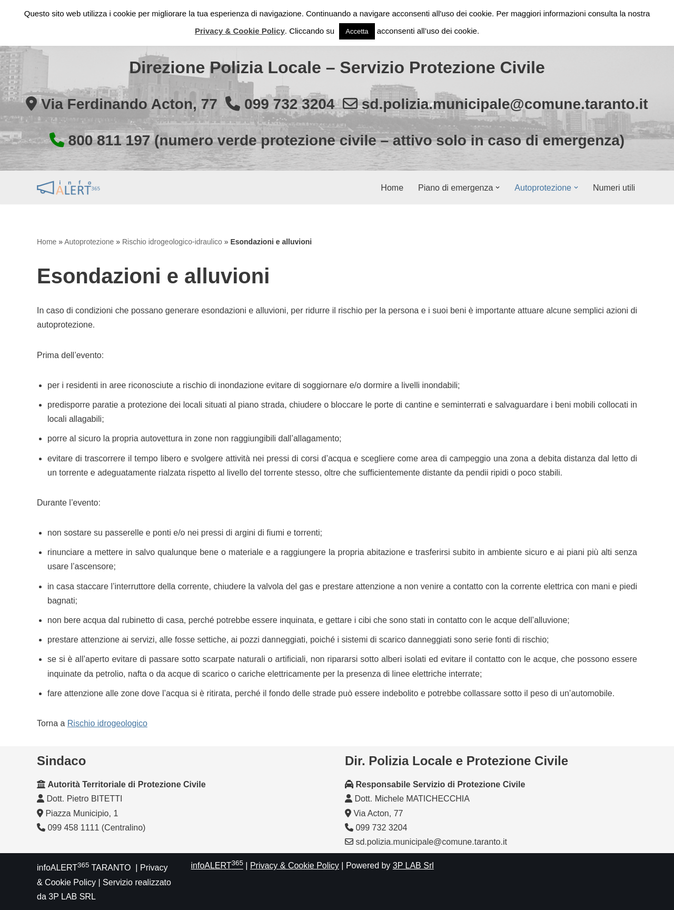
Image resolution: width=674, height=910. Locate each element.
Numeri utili (614, 187)
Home (392, 187)
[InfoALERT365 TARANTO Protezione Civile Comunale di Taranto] (68, 187)
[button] (497, 187)
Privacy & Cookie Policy (294, 865)
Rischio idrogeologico (107, 723)
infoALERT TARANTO (84, 867)
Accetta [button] (356, 31)
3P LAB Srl (413, 865)
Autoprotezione (89, 242)
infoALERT (217, 865)
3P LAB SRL (72, 896)
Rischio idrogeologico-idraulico (172, 242)
